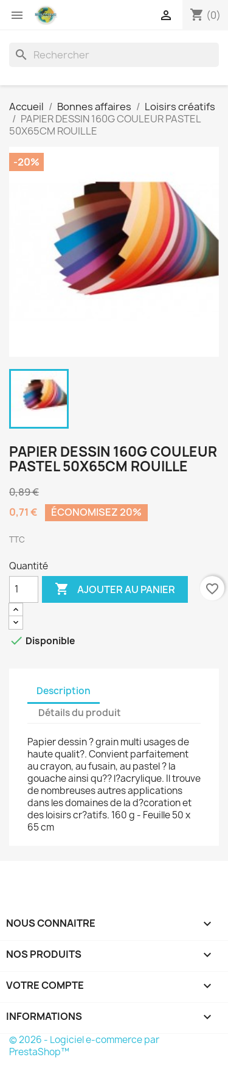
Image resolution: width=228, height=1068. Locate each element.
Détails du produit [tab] (79, 712)
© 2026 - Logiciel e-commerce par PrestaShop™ (84, 1045)
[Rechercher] (114, 55)
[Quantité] (23, 589)
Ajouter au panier (115, 589)
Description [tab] (63, 690)
